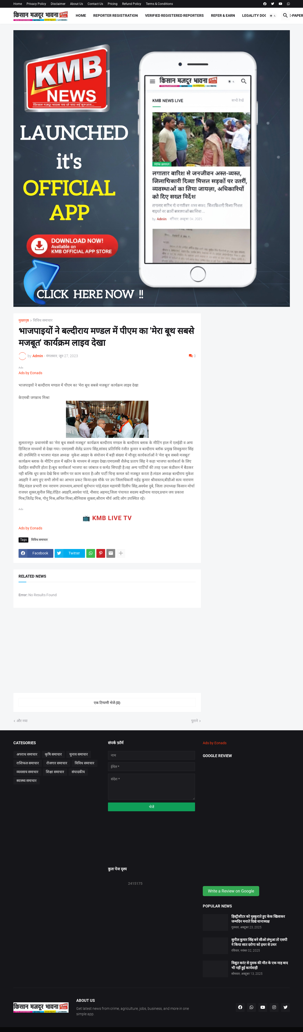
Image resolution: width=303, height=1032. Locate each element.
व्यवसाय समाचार (27, 772)
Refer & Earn (223, 15)
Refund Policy (131, 4)
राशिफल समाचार (27, 763)
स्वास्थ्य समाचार (26, 781)
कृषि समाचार (53, 754)
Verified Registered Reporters (174, 15)
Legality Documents (262, 15)
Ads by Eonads (30, 373)
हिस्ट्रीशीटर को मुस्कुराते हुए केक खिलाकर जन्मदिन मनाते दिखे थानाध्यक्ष (258, 918)
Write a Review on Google (231, 891)
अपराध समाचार (26, 754)
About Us (76, 4)
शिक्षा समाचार (55, 772)
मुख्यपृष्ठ (24, 320)
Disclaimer (58, 4)
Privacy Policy (36, 4)
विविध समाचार (43, 320)
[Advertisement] (107, 650)
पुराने (194, 721)
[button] (272, 15)
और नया (22, 721)
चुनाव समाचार (78, 754)
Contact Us (95, 4)
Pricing (112, 4)
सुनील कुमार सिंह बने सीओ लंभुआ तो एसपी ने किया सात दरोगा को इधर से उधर (259, 942)
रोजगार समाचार (56, 763)
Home (17, 4)
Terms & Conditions (159, 4)
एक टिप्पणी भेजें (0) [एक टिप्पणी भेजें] (107, 703)
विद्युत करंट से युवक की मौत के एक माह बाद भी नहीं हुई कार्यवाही (259, 965)
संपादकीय (78, 772)
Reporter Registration (115, 15)
